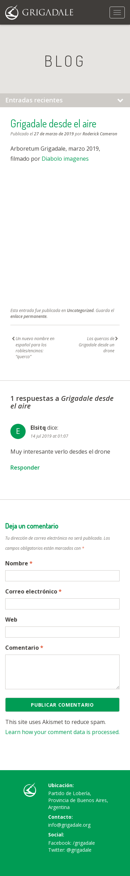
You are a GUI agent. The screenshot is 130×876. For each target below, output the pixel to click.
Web (11, 619)
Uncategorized (80, 310)
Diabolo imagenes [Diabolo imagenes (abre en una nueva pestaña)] (65, 158)
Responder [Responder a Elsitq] (25, 467)
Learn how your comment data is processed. (62, 732)
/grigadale (84, 843)
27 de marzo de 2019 (54, 134)
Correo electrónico (33, 591)
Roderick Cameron (100, 134)
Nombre (19, 563)
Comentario (24, 647)
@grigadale (79, 849)
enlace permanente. (28, 316)
